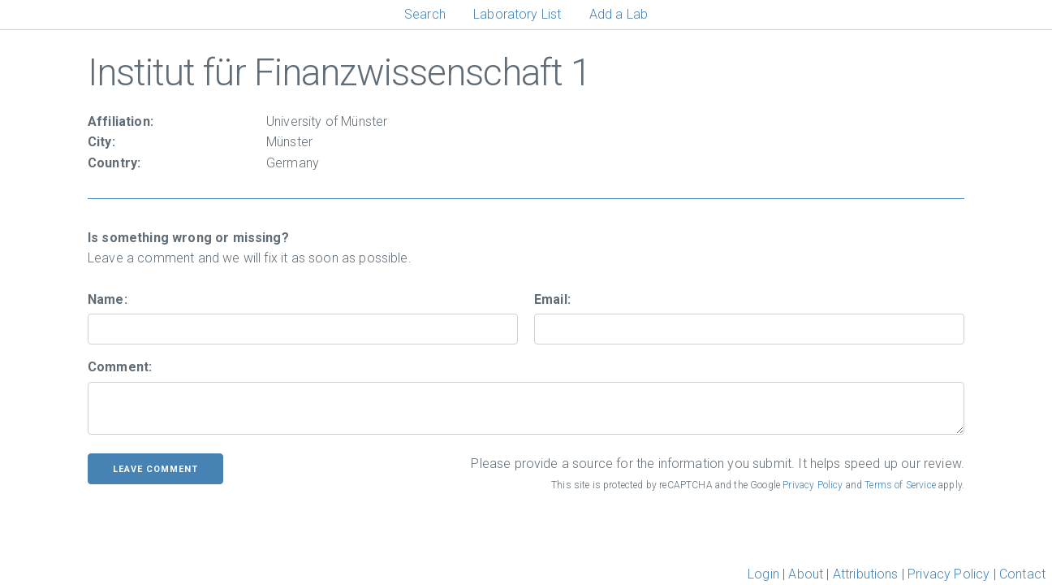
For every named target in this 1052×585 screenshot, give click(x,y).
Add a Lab (618, 14)
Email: (552, 299)
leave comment (155, 469)
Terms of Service (900, 485)
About (805, 574)
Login (763, 574)
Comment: (120, 367)
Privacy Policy (813, 485)
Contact (1022, 574)
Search (425, 14)
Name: (107, 299)
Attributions (866, 574)
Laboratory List (517, 14)
